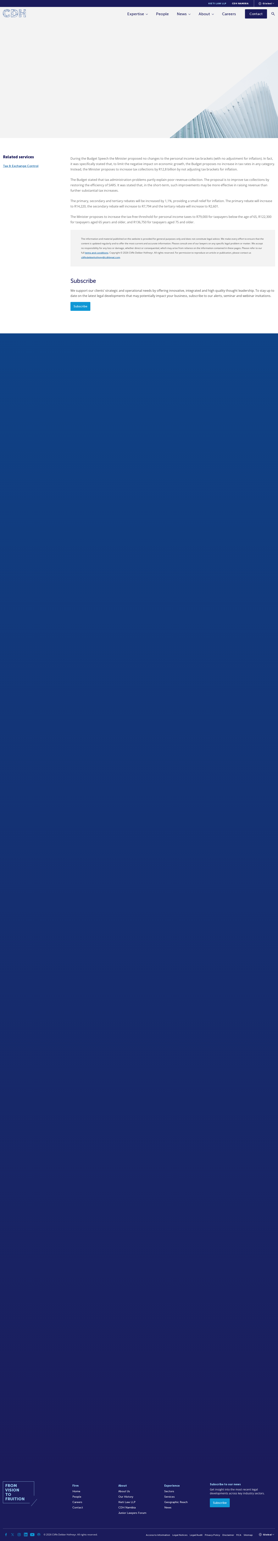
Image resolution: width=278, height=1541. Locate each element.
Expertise (135, 14)
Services (169, 1496)
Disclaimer (228, 1535)
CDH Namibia (240, 3)
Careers (229, 14)
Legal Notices (179, 1535)
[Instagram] (19, 1535)
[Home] (14, 14)
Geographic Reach (176, 1502)
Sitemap (248, 1535)
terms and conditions (96, 252)
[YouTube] (32, 1535)
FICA (238, 1535)
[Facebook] (6, 1535)
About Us (124, 1491)
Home (76, 1491)
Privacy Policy (212, 1535)
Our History (125, 1496)
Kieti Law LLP (217, 3)
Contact (77, 1507)
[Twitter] (12, 1535)
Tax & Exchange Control (20, 166)
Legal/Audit (196, 1535)
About (204, 14)
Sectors (169, 1491)
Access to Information (158, 1535)
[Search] (273, 13)
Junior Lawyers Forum (132, 1513)
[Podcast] (39, 1535)
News (182, 14)
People (162, 14)
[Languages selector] (266, 3)
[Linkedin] (26, 1535)
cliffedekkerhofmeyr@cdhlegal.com (100, 257)
